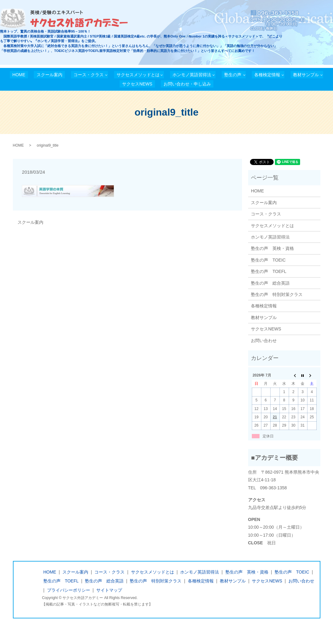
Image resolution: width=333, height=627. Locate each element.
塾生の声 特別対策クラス (277, 294)
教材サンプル (306, 74)
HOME (18, 74)
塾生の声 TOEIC (268, 260)
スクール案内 (49, 74)
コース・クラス (88, 74)
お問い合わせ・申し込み (187, 83)
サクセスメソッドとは (138, 74)
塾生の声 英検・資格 (272, 248)
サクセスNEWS (137, 83)
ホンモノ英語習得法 (191, 74)
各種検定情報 (267, 74)
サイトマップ (109, 590)
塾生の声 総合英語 (270, 283)
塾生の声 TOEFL (268, 271)
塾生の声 (232, 74)
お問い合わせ (264, 340)
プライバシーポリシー (68, 590)
